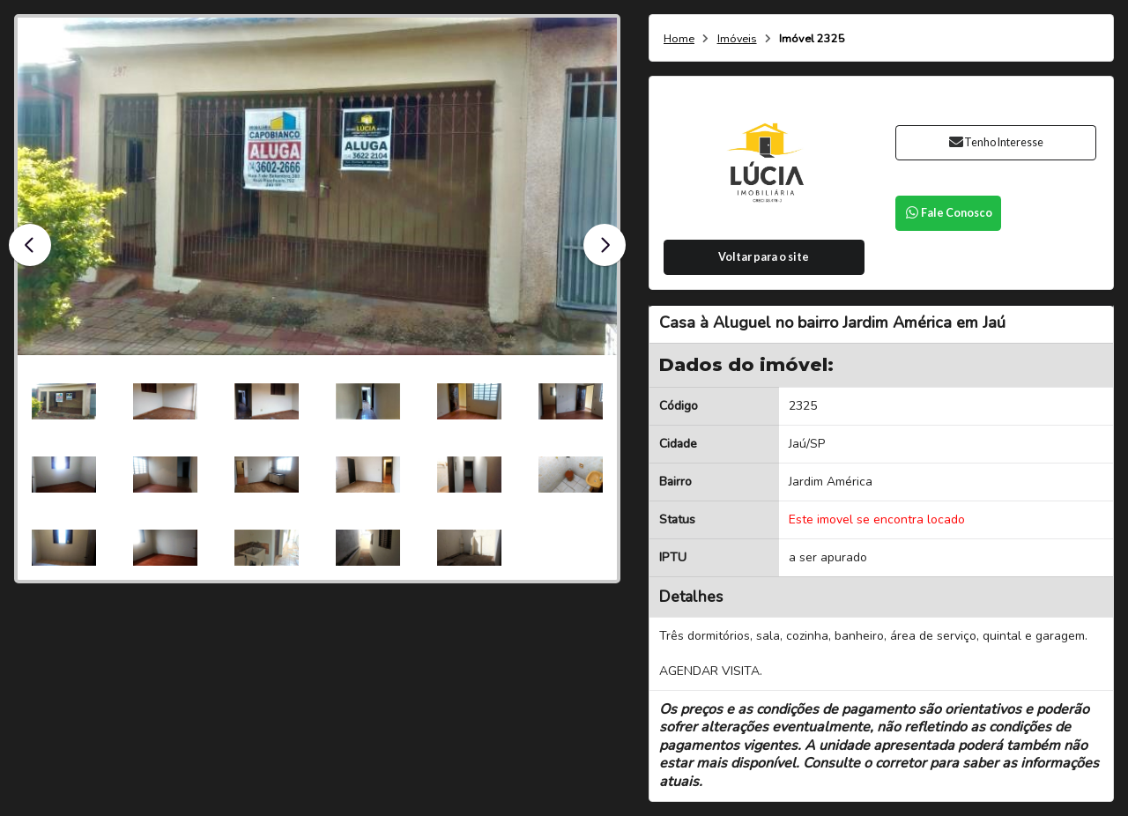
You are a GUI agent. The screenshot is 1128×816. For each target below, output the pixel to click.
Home (679, 39)
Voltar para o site (763, 256)
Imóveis (737, 39)
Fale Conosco (948, 212)
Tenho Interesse (995, 142)
